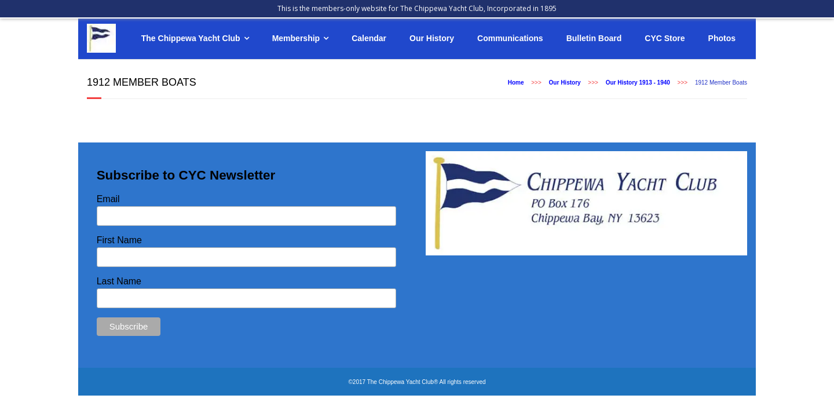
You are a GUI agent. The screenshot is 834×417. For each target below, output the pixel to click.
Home (516, 82)
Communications (510, 38)
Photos (722, 38)
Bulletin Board (594, 38)
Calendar (369, 38)
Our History (431, 38)
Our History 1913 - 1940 (638, 82)
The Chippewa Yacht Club (190, 38)
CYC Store (665, 38)
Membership (296, 38)
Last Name (119, 281)
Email (108, 199)
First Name (119, 240)
